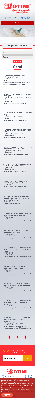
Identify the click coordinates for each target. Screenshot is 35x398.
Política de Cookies (13, 389)
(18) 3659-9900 (10, 17)
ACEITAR (7, 395)
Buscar (17, 61)
